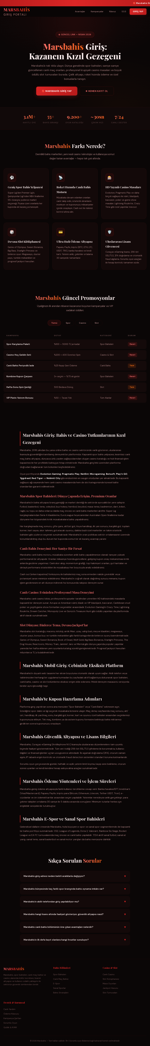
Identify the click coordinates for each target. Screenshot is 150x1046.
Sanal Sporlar (59, 988)
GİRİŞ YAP (138, 11)
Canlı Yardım (9, 1009)
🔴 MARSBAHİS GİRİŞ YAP (57, 91)
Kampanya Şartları (12, 1018)
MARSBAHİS (17, 12)
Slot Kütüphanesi (111, 979)
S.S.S (124, 11)
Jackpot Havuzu (110, 988)
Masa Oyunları (109, 983)
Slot (97, 323)
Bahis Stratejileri (60, 992)
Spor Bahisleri (59, 974)
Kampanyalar (97, 11)
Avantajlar (80, 11)
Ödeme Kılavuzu (11, 1014)
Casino (82, 323)
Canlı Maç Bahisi (60, 979)
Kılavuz (112, 11)
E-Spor (56, 983)
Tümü (54, 323)
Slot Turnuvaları (110, 992)
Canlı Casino (109, 974)
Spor (68, 323)
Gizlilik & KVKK (10, 1027)
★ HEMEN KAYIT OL (96, 91)
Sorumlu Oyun (10, 1023)
